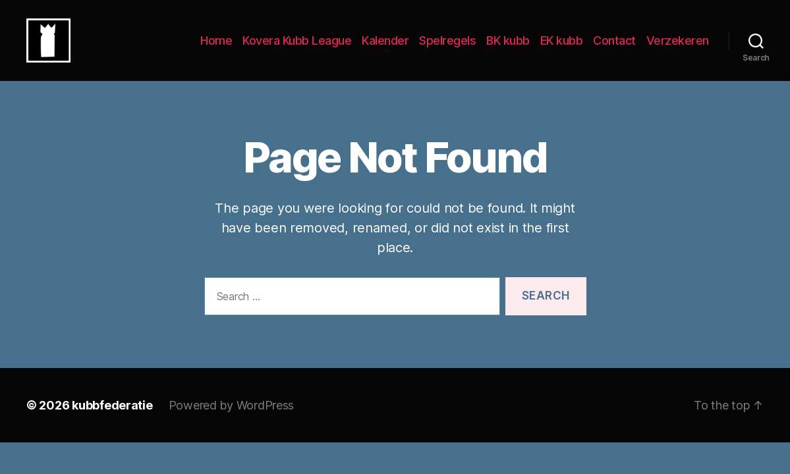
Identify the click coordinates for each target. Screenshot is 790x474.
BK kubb (508, 48)
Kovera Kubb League (296, 48)
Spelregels (447, 48)
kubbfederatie (112, 421)
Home (216, 48)
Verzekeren (677, 48)
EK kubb (561, 48)
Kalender (385, 48)
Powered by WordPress (232, 421)
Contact (614, 48)
